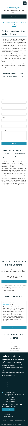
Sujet (2, 124)
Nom (2, 99)
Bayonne (14, 173)
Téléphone (4, 118)
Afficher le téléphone (15, 350)
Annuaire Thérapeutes (16, 424)
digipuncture (12, 165)
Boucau (24, 171)
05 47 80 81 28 (14, 277)
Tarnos (9, 173)
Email (2, 112)
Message (3, 130)
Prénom (3, 106)
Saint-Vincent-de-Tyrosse (13, 171)
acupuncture (10, 166)
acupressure (4, 165)
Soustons (3, 173)
